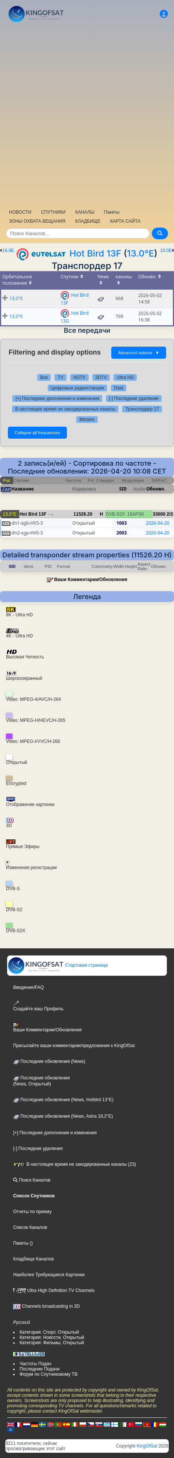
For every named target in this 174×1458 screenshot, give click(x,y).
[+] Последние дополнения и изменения (57, 398)
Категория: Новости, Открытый (52, 1337)
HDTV (79, 377)
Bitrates (87, 419)
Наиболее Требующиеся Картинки (49, 1274)
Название (22, 489)
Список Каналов (30, 1227)
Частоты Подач (35, 1363)
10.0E (166, 250)
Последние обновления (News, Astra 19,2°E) (63, 1116)
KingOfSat (146, 1446)
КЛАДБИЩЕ (87, 221)
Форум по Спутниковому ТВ (48, 1374)
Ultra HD (125, 377)
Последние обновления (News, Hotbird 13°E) (63, 1099)
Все (44, 377)
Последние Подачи (39, 1369)
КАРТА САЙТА (125, 221)
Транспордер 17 (142, 409)
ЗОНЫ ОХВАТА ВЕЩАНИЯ (37, 221)
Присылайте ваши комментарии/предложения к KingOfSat (74, 1045)
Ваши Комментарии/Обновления (90, 579)
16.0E (8, 250)
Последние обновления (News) (49, 1061)
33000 (159, 514)
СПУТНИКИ (53, 212)
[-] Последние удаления (134, 398)
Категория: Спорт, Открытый (49, 1332)
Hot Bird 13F (95, 253)
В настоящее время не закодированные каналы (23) (74, 1164)
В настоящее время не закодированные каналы (65, 409)
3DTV (101, 377)
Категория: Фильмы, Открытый (52, 1342)
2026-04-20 (157, 523)
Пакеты (112, 212)
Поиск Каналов (31, 1180)
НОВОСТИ (20, 212)
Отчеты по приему (32, 1211)
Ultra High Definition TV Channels (54, 1290)
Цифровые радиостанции (77, 388)
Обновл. (155, 489)
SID (123, 489)
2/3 (169, 514)
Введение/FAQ (28, 987)
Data (118, 388)
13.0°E (140, 253)
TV (60, 377)
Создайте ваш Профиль (38, 1006)
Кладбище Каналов (33, 1259)
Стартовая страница (58, 965)
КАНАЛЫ (84, 212)
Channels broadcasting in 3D (46, 1306)
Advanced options (138, 352)
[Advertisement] (87, 115)
